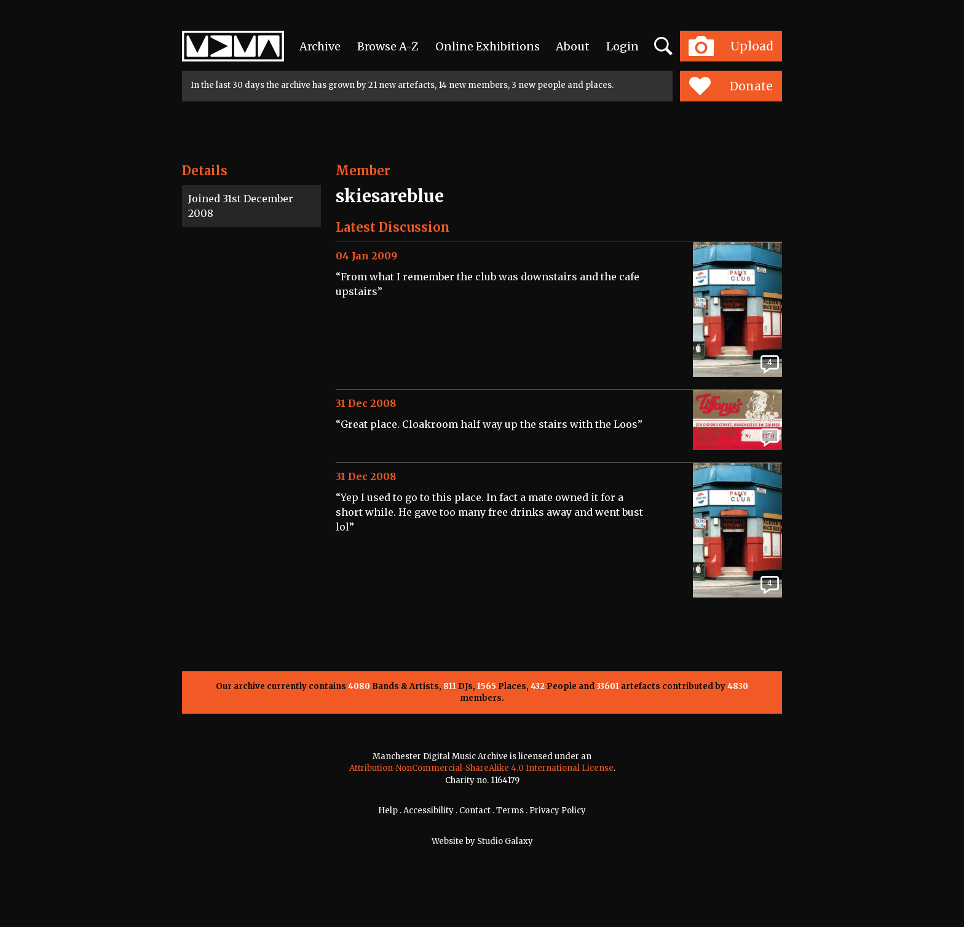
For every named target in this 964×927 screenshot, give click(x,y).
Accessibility (428, 810)
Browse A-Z (388, 46)
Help (388, 810)
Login (622, 46)
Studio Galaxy (505, 841)
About (573, 46)
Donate (730, 86)
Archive (320, 46)
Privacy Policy (557, 810)
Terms (510, 810)
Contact (475, 810)
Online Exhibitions (487, 46)
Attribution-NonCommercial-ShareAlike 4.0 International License (481, 768)
